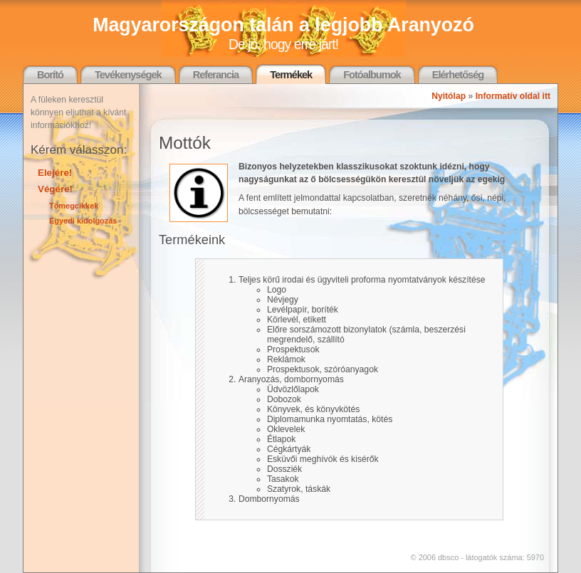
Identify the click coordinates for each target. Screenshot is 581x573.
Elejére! (55, 172)
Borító (50, 74)
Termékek (291, 74)
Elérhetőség (457, 74)
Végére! (55, 189)
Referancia (216, 74)
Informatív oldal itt (513, 96)
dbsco (448, 557)
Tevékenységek (128, 74)
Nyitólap (448, 96)
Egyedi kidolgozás (83, 220)
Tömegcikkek (73, 205)
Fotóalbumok (372, 74)
